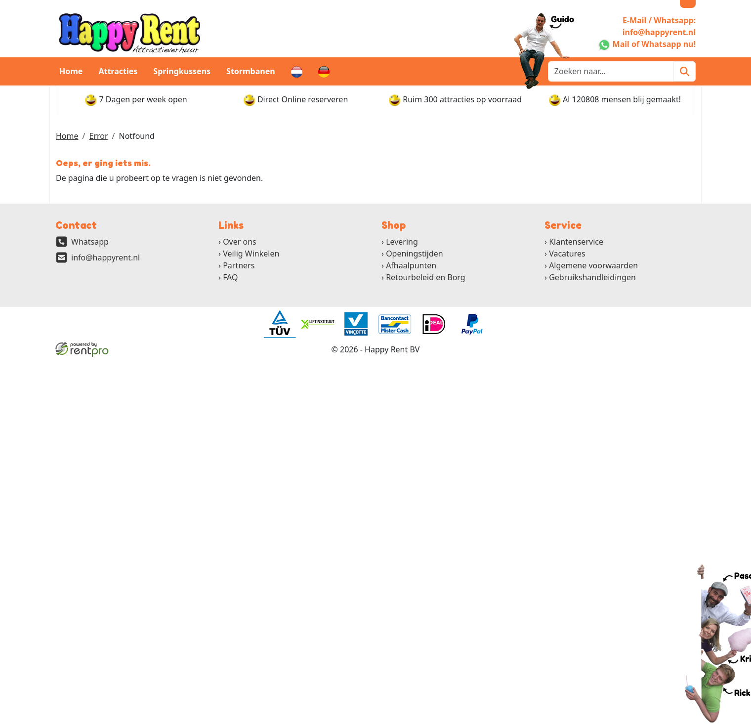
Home (71, 71)
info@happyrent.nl (105, 257)
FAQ (230, 277)
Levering (402, 241)
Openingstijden (414, 253)
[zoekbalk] (611, 71)
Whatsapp (90, 241)
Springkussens (181, 71)
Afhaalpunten (411, 265)
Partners (238, 265)
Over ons (239, 241)
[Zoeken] (684, 71)
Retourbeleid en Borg (425, 277)
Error (98, 135)
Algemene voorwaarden (593, 265)
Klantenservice (576, 241)
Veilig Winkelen (251, 253)
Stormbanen (250, 71)
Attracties (117, 71)
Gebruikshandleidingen (592, 277)
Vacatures (567, 253)
